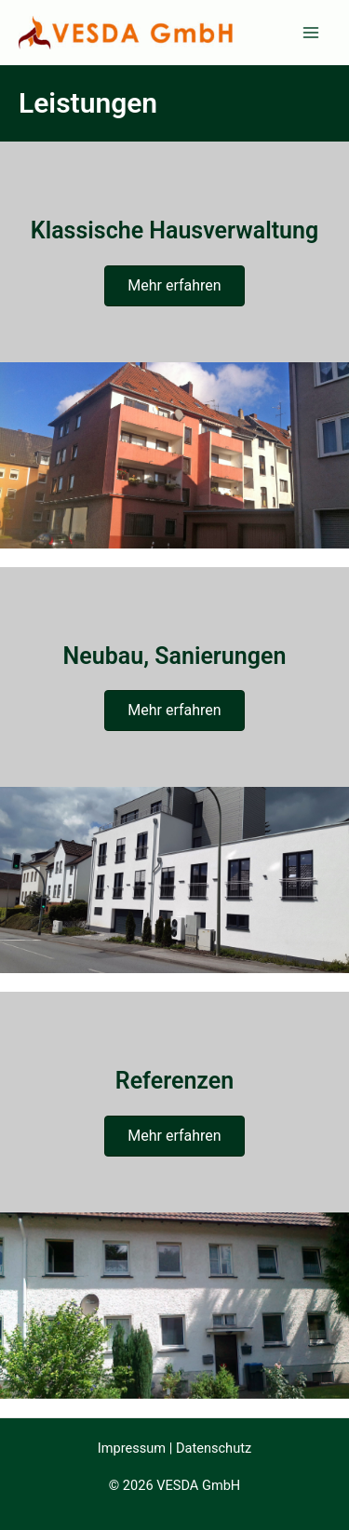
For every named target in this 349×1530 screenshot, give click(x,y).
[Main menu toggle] (310, 32)
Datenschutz (213, 1448)
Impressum (132, 1448)
